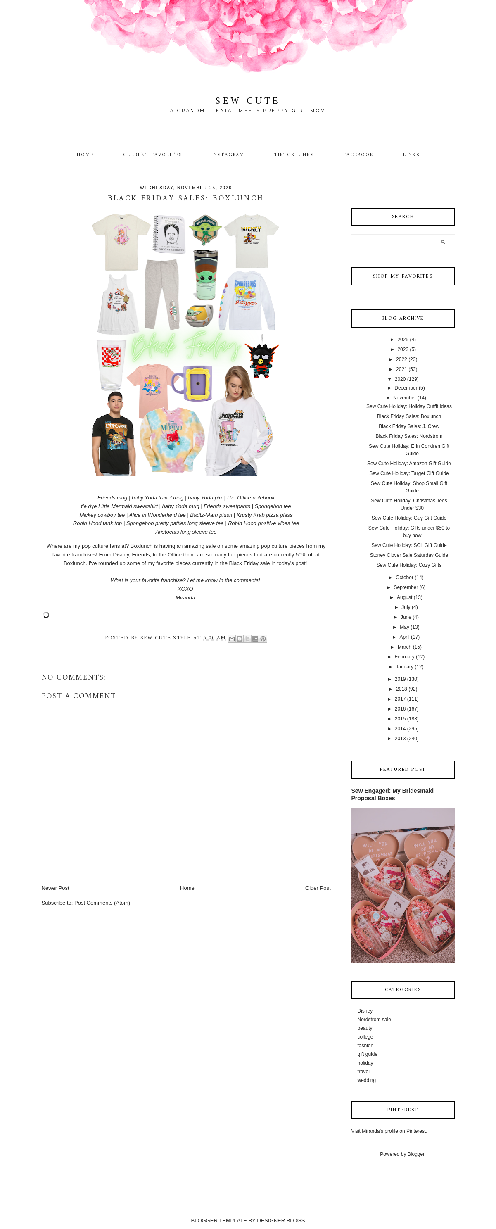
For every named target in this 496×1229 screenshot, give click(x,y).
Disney (365, 1011)
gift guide (368, 1054)
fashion (366, 1045)
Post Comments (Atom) (102, 903)
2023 (402, 349)
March (404, 647)
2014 (400, 729)
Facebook (358, 155)
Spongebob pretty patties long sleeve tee (175, 523)
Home (85, 155)
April (405, 637)
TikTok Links (294, 155)
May (404, 627)
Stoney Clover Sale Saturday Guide (409, 555)
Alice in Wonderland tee (157, 515)
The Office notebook (250, 497)
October (404, 577)
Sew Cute (248, 101)
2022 (401, 359)
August (404, 597)
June (406, 617)
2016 (400, 709)
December (405, 388)
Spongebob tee (273, 506)
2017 (400, 699)
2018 (401, 689)
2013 (400, 739)
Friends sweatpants (227, 506)
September (406, 587)
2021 (401, 369)
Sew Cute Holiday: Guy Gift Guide (409, 518)
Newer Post (55, 888)
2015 (400, 719)
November (404, 398)
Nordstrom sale (374, 1019)
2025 (402, 339)
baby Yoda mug (180, 506)
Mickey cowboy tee (102, 515)
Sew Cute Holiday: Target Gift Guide (409, 473)
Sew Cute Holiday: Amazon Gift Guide (409, 463)
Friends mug (112, 497)
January (404, 667)
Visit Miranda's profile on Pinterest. (389, 1131)
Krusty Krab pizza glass (265, 515)
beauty (365, 1028)
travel (364, 1071)
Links (411, 155)
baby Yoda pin (205, 497)
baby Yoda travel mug (158, 497)
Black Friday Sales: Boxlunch (409, 416)
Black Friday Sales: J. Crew (409, 426)
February (405, 657)
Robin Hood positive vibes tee (263, 523)
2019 (400, 679)
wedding (367, 1080)
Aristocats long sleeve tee (185, 532)
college (365, 1037)
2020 (400, 379)
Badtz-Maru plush (211, 515)
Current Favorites (152, 155)
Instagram (228, 155)
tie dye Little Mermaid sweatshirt (119, 506)
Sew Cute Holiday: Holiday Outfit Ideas (409, 406)
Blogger (416, 1154)
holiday (365, 1063)
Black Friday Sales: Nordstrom (408, 436)
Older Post (317, 888)
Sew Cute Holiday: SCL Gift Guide (408, 545)
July (405, 607)
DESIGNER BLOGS (281, 1220)
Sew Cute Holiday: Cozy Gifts (409, 565)
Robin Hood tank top (97, 523)
